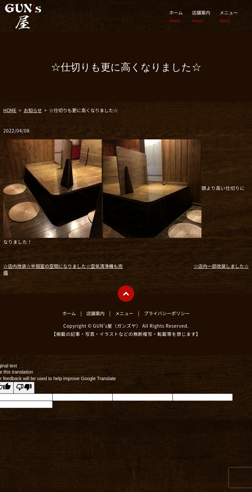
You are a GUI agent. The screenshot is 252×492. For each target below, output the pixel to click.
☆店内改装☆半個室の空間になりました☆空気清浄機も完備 (63, 269)
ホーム (176, 16)
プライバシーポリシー (167, 313)
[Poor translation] (23, 388)
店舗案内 (201, 16)
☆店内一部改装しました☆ (221, 266)
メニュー (229, 16)
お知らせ (33, 110)
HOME (9, 110)
